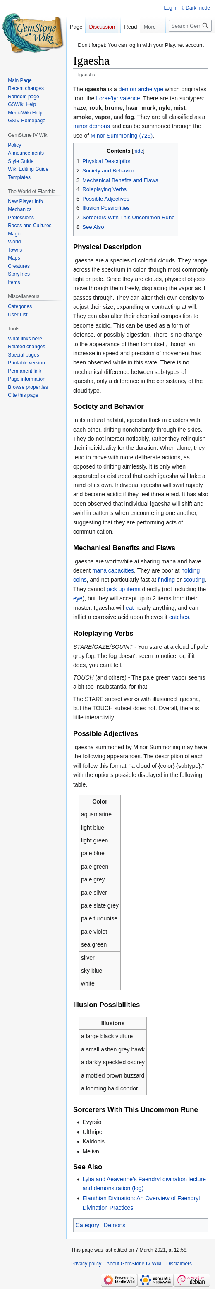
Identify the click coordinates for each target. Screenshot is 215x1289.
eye (78, 598)
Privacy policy (86, 1264)
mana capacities (113, 570)
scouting (194, 579)
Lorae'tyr (107, 98)
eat (130, 607)
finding (166, 579)
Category (87, 1225)
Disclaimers (179, 1264)
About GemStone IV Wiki (133, 1264)
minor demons (91, 126)
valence (130, 98)
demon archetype (141, 89)
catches (179, 617)
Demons (114, 1225)
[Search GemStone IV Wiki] (190, 42)
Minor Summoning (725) (122, 135)
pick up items (124, 589)
